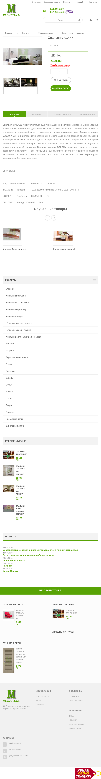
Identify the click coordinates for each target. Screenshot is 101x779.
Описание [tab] (14, 114)
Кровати (10, 343)
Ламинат (10, 412)
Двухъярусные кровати (17, 357)
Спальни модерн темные (19, 330)
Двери (9, 405)
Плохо (51, 42)
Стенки (9, 364)
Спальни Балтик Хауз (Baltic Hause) (23, 337)
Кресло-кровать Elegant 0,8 (20, 614)
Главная (8, 33)
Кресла (9, 391)
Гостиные (10, 371)
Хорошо (57, 42)
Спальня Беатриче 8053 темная (20, 490)
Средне (54, 42)
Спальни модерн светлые (73, 33)
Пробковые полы (14, 419)
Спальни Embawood (16, 296)
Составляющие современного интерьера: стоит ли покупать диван (40, 550)
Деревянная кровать (14, 560)
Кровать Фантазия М (64, 249)
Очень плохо (49, 42)
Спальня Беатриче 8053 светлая (20, 470)
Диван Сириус (10, 571)
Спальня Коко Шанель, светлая (20, 510)
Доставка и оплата (52, 2)
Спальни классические (17, 302)
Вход (71, 716)
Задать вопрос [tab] (88, 114)
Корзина (73, 720)
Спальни (25, 33)
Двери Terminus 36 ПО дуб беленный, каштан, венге (21, 656)
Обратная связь (76, 701)
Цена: (55, 55)
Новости (66, 2)
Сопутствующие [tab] (62, 114)
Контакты (93, 2)
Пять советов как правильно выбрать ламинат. (29, 555)
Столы (9, 398)
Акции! (80, 2)
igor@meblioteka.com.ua (18, 755)
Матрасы (10, 350)
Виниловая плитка (15, 426)
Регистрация (75, 728)
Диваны (9, 378)
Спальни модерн (45, 33)
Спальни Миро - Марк (17, 309)
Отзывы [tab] (36, 114)
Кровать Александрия (14, 249)
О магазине (36, 2)
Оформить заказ (76, 724)
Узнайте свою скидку (60, 65)
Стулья (9, 385)
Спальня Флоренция (21, 453)
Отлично (59, 42)
